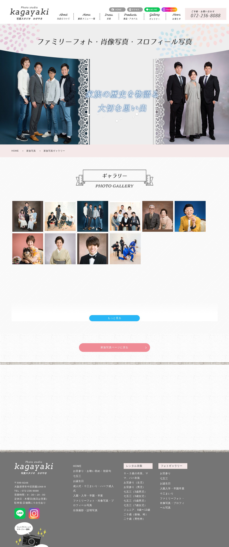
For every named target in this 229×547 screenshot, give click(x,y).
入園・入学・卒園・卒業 (88, 495)
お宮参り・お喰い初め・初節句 (92, 471)
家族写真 (31, 150)
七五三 (77, 476)
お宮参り (165, 473)
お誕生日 (78, 481)
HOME (15, 150)
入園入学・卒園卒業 (172, 488)
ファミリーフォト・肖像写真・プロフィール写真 (172, 503)
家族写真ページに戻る (114, 347)
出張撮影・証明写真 (85, 510)
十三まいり (167, 493)
